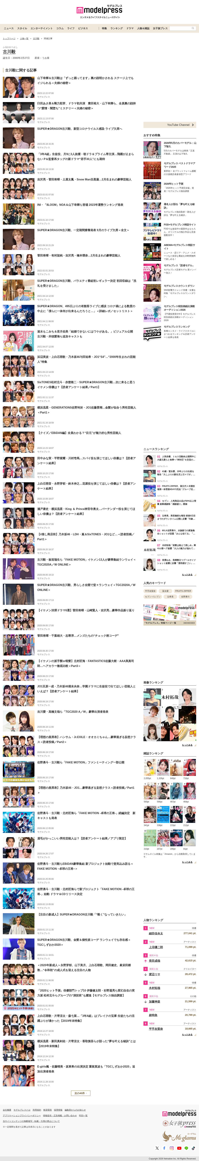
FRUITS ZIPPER (183, 591)
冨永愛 (165, 591)
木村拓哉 (154, 988)
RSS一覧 (83, 1115)
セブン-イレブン (153, 596)
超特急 (153, 1015)
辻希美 (170, 596)
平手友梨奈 (150, 591)
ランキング (116, 28)
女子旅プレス (160, 28)
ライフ (71, 28)
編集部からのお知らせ (75, 1110)
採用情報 (58, 1110)
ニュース (9, 28)
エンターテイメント (42, 28)
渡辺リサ (154, 974)
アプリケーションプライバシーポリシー (22, 1115)
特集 (104, 28)
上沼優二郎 (156, 947)
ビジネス (83, 28)
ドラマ (130, 28)
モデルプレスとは (22, 1110)
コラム (60, 28)
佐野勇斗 (185, 596)
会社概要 (7, 1110)
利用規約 (37, 1110)
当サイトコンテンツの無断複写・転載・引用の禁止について (31, 1121)
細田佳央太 (156, 933)
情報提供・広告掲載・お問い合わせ (60, 1115)
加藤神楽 (154, 1001)
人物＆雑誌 (143, 28)
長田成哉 (154, 960)
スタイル (22, 28)
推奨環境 (47, 1110)
